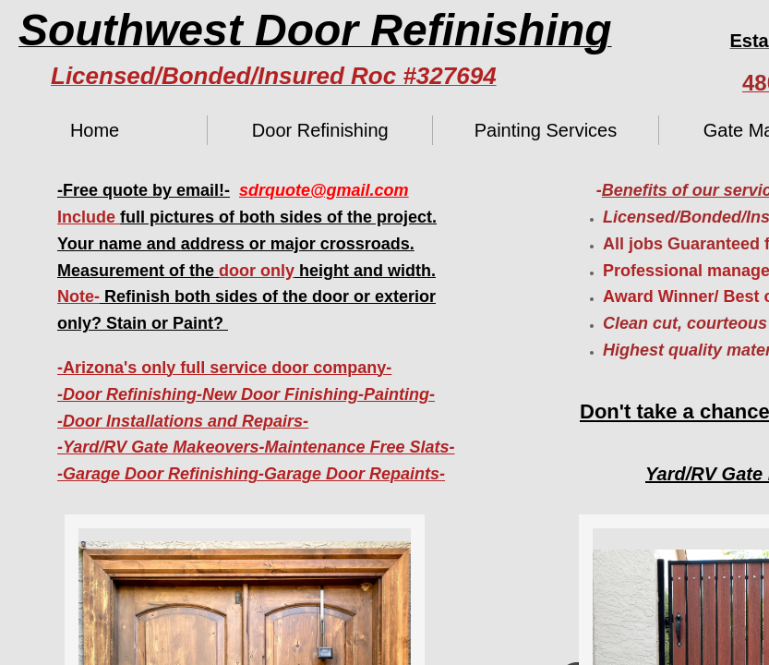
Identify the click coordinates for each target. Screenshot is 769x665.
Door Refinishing (320, 130)
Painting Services (546, 130)
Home (94, 130)
